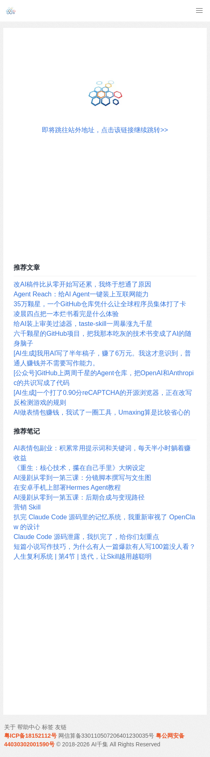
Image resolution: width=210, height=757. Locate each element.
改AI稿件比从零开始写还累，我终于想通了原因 (82, 284)
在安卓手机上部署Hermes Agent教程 (67, 487)
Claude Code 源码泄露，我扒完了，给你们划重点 (86, 536)
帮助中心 (28, 727)
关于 (10, 727)
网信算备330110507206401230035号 (106, 735)
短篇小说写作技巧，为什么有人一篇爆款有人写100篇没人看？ (105, 546)
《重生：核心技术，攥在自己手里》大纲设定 (79, 467)
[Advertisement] (105, 196)
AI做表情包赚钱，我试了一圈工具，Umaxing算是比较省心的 (102, 412)
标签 (47, 727)
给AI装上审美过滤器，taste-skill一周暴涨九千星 (83, 323)
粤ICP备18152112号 (30, 735)
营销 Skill (27, 507)
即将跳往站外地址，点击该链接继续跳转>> (105, 129)
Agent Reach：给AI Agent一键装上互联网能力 (81, 294)
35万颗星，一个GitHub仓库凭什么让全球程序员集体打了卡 (100, 304)
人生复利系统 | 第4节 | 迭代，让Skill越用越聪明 (83, 556)
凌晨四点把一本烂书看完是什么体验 (66, 313)
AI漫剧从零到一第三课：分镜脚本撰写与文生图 (82, 477)
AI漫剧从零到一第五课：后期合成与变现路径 (79, 497)
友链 (61, 727)
